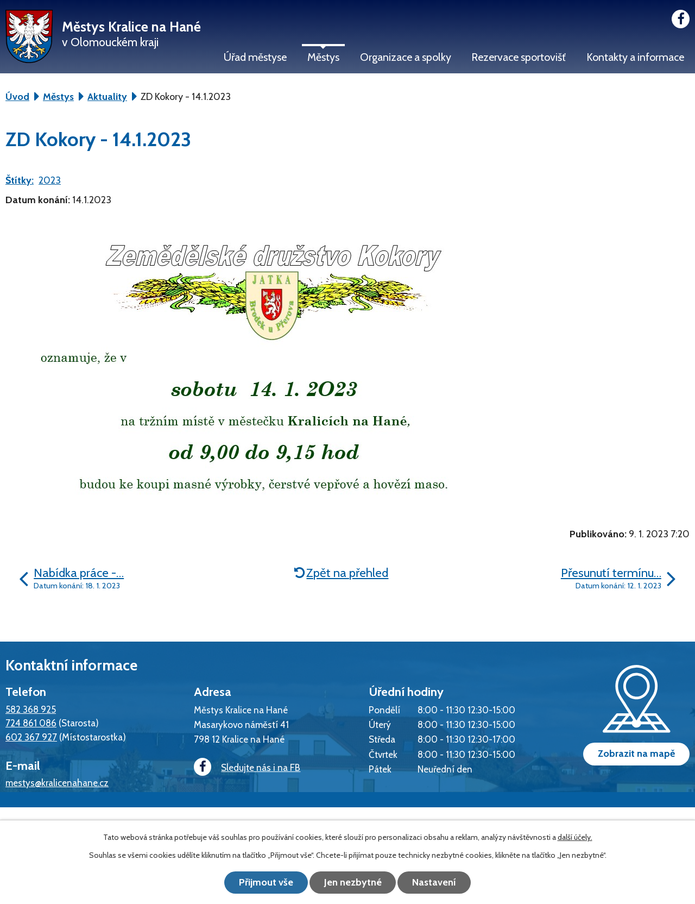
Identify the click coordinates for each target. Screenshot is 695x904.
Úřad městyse (255, 57)
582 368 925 (30, 709)
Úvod (17, 97)
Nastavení (435, 882)
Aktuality (107, 97)
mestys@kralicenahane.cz (57, 782)
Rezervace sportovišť (518, 57)
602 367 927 (31, 737)
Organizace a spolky (405, 57)
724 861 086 (30, 723)
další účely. (575, 837)
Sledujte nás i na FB (247, 767)
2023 (50, 180)
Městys (323, 57)
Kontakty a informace (635, 57)
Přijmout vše (266, 882)
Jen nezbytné (353, 882)
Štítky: (19, 180)
